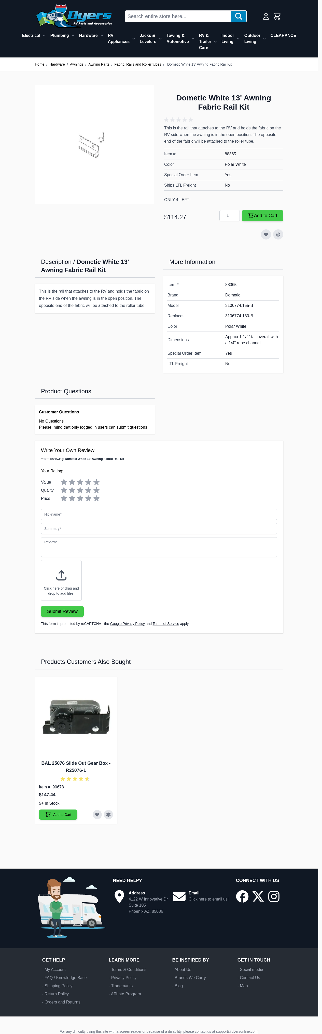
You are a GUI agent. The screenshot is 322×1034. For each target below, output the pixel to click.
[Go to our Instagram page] (274, 896)
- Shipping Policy (57, 986)
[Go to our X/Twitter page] (258, 896)
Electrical (31, 35)
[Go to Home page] (74, 16)
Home (39, 64)
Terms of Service (166, 624)
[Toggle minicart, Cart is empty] (277, 16)
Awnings (76, 64)
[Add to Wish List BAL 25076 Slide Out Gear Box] (97, 814)
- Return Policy (55, 994)
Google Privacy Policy (127, 624)
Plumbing (59, 35)
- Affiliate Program (125, 994)
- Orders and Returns (61, 1002)
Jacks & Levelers (148, 38)
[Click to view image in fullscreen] (94, 144)
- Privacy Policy (122, 978)
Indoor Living (227, 38)
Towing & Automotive (177, 38)
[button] (179, 120)
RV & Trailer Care (205, 41)
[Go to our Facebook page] (242, 896)
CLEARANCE (283, 35)
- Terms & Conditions (127, 969)
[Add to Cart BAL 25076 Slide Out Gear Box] (58, 815)
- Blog (177, 986)
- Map (242, 986)
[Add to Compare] (278, 234)
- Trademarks (121, 986)
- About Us (181, 969)
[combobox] (178, 16)
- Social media (250, 969)
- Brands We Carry (189, 978)
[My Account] (266, 16)
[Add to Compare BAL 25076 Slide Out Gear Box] (108, 814)
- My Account (53, 969)
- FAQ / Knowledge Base (64, 978)
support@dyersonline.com (237, 1031)
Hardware (88, 35)
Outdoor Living (252, 38)
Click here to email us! (209, 899)
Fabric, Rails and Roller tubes (138, 64)
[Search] (238, 16)
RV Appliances (119, 38)
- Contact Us (248, 978)
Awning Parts (98, 64)
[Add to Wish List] (266, 234)
